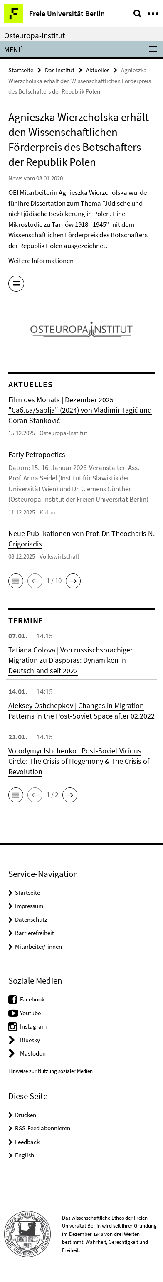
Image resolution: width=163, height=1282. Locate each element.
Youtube (30, 1013)
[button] (15, 581)
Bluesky (30, 1040)
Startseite (20, 70)
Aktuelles (97, 70)
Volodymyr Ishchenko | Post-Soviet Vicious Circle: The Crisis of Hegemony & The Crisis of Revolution (78, 761)
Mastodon (33, 1053)
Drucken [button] (25, 1115)
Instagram (33, 1026)
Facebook (32, 999)
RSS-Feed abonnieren (42, 1128)
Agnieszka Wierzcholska (93, 192)
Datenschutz (31, 919)
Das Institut (59, 70)
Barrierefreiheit (34, 933)
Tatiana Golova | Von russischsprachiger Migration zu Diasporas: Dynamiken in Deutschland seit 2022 (70, 660)
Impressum (29, 906)
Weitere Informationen (41, 260)
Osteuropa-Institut (34, 35)
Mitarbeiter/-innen (38, 946)
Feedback (27, 1142)
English (24, 1155)
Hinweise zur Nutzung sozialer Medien (50, 1071)
